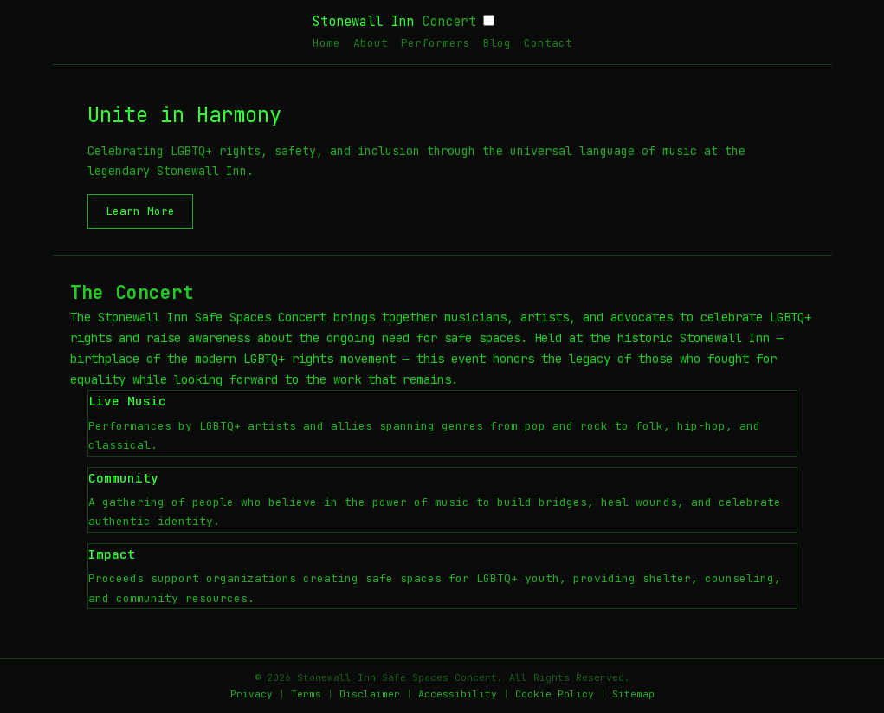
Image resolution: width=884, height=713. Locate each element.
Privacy (251, 694)
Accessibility (457, 694)
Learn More (140, 211)
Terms (306, 694)
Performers (435, 43)
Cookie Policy (554, 694)
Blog (497, 43)
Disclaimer (369, 694)
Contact (548, 43)
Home (326, 43)
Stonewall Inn (394, 21)
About (370, 43)
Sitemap (633, 694)
